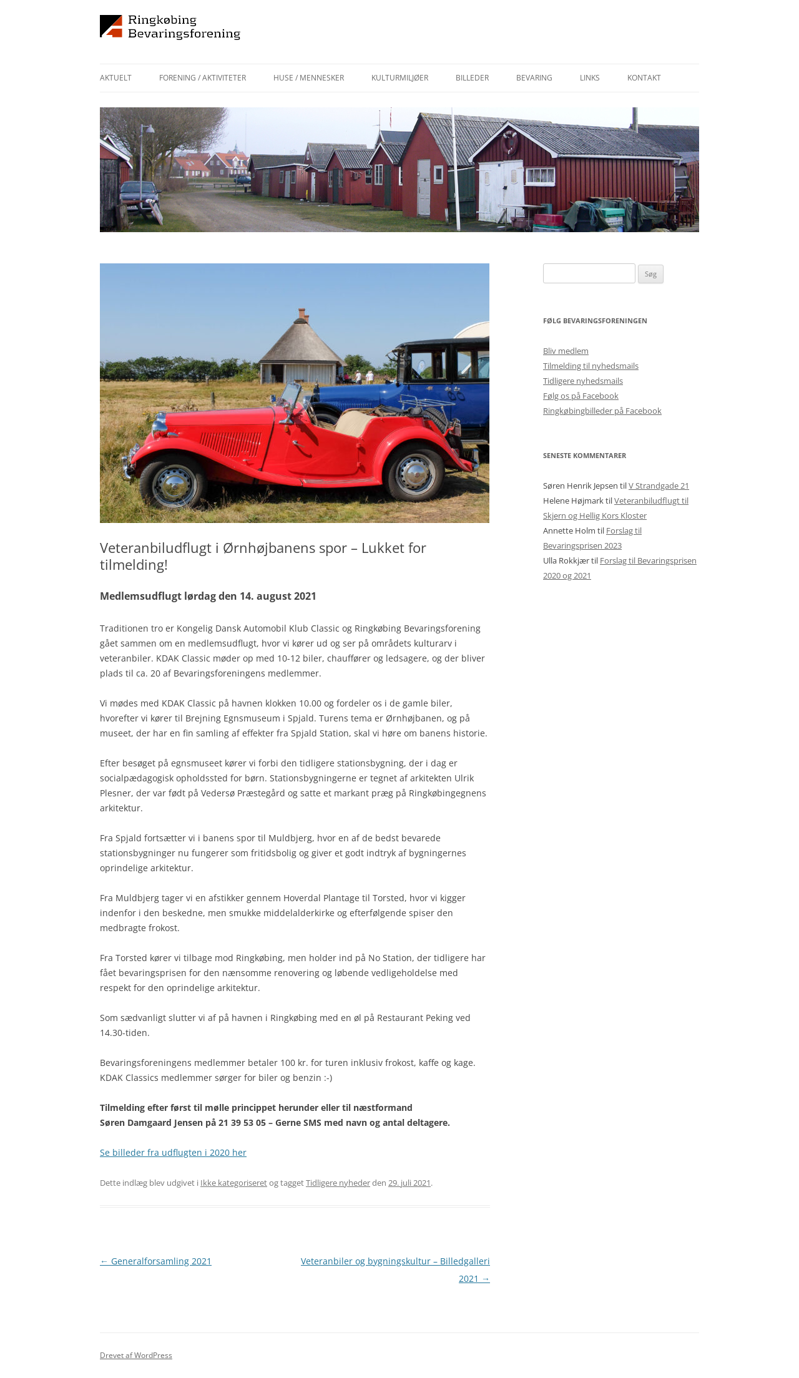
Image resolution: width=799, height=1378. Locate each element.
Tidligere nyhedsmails (583, 380)
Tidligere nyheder (338, 1182)
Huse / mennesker (308, 77)
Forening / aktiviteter (202, 77)
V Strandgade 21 (659, 485)
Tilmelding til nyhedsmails (591, 365)
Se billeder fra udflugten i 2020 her (173, 1152)
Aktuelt (116, 77)
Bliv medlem (566, 350)
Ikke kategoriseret (233, 1182)
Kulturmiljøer (399, 77)
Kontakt (644, 77)
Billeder (472, 77)
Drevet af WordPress (136, 1355)
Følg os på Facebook (581, 395)
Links (590, 77)
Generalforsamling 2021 (156, 1261)
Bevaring (534, 77)
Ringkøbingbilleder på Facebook (602, 410)
